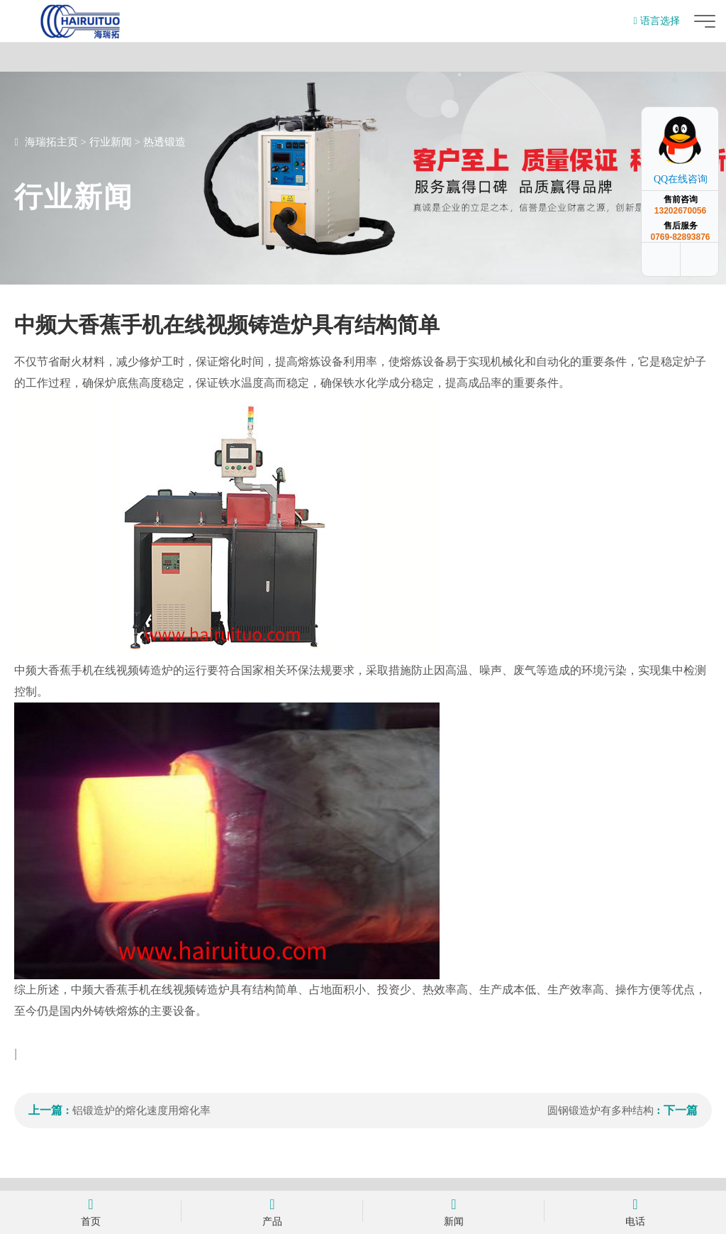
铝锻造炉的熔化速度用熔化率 (141, 1110)
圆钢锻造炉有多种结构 (600, 1110)
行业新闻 (110, 142)
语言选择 (656, 21)
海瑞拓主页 (51, 142)
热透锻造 (164, 142)
